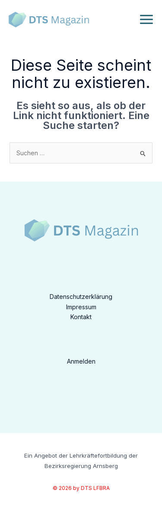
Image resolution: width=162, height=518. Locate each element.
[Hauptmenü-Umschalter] (146, 19)
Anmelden (81, 361)
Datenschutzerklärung (81, 296)
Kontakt (81, 316)
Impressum (81, 307)
